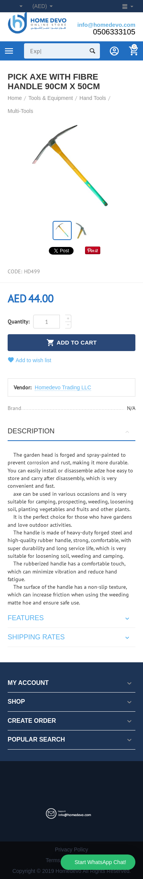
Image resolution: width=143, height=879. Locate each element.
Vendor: (22, 387)
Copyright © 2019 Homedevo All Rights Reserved (70, 871)
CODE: (15, 271)
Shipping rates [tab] (70, 637)
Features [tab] (70, 618)
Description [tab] (70, 431)
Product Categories (9, 51)
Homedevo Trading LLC (63, 387)
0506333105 (114, 32)
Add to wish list (29, 360)
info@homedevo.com (106, 24)
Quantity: (18, 321)
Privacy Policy (71, 849)
